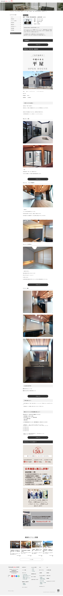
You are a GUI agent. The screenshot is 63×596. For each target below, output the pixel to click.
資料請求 (48, 573)
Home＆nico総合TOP (42, 576)
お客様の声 (24, 585)
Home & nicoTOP (12, 11)
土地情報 (40, 573)
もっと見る (31, 559)
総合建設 (41, 584)
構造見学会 (12, 24)
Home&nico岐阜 (25, 579)
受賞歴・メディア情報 (43, 583)
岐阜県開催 (12, 30)
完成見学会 (31, 11)
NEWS (40, 567)
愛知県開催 (12, 28)
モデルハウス (24, 573)
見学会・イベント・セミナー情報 (25, 11)
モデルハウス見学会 (13, 20)
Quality (33, 568)
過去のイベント (13, 33)
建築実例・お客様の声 (25, 582)
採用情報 (48, 579)
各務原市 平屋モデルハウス (26, 578)
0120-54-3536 (14, 572)
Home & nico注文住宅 (17, 11)
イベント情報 (24, 570)
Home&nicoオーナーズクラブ (51, 582)
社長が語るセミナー (13, 26)
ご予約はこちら (37, 44)
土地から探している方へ (34, 580)
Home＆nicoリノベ (42, 587)
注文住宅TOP (24, 567)
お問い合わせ (48, 576)
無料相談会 (12, 18)
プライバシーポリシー (11, 591)
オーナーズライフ (24, 588)
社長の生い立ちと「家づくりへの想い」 (43, 579)
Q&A (47, 567)
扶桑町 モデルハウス (26, 577)
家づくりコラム (41, 570)
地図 (38, 22)
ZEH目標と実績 (49, 570)
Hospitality (33, 571)
